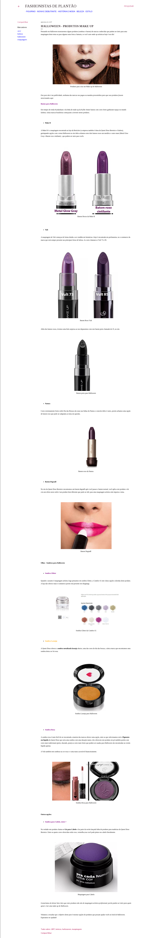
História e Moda (65, 11)
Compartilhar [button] (22, 22)
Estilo (88, 11)
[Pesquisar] (129, 6)
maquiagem (22, 40)
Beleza (79, 11)
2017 (19, 31)
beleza (20, 34)
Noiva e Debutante (45, 11)
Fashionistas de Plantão (50, 6)
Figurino (29, 11)
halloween (21, 37)
